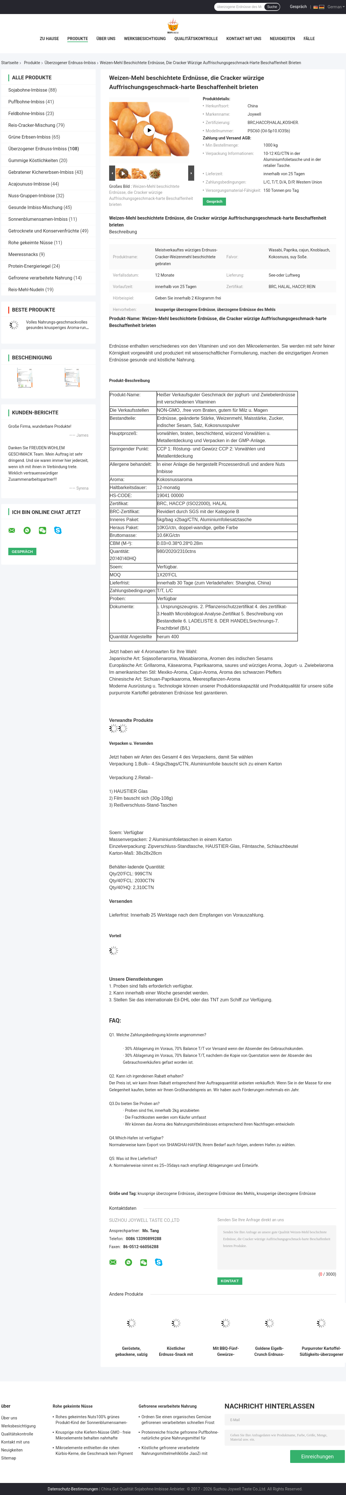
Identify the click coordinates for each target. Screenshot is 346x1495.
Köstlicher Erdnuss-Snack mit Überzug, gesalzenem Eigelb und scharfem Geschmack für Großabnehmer (176, 1351)
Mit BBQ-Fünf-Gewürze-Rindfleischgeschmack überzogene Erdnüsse (225, 1351)
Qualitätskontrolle (196, 38)
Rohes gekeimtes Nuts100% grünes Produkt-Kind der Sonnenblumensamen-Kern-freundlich (91, 1421)
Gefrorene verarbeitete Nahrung (40, 278)
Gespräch (298, 6)
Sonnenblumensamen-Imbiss (38, 219)
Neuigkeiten (282, 38)
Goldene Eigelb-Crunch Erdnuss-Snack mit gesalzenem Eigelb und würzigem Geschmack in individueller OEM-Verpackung (269, 1351)
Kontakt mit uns (244, 38)
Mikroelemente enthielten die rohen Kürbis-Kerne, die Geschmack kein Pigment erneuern (94, 1451)
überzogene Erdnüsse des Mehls (226, 1193)
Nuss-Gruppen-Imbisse (31, 195)
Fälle (309, 38)
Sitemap (8, 1458)
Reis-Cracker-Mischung (31, 125)
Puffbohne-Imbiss (26, 102)
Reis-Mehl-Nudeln (26, 289)
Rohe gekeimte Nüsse (30, 242)
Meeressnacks (23, 254)
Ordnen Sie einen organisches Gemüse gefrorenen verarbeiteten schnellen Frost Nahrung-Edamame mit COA (178, 1421)
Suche (272, 7)
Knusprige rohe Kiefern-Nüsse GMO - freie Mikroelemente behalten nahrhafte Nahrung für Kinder (93, 1436)
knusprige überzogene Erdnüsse (166, 1193)
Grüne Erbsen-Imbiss (29, 137)
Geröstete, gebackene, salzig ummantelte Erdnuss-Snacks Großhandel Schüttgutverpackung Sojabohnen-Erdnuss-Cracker (131, 1351)
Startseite (9, 62)
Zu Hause (49, 38)
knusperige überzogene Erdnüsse (286, 1193)
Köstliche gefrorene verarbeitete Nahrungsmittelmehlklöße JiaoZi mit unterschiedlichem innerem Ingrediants (176, 1451)
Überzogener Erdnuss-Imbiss (70, 62)
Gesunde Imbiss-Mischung (35, 207)
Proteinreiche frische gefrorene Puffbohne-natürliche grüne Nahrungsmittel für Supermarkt (180, 1436)
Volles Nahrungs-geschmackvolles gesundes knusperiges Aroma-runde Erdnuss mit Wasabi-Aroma (58, 327)
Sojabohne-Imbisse (27, 90)
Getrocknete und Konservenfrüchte (43, 231)
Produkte (77, 38)
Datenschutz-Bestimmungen (73, 1489)
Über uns (106, 38)
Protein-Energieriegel (29, 266)
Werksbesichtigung (145, 38)
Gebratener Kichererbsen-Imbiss (41, 172)
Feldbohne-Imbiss (26, 113)
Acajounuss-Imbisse (29, 184)
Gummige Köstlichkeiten (33, 160)
